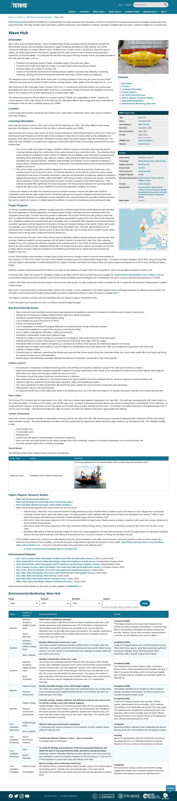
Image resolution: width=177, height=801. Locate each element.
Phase (11, 599)
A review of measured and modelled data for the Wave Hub (51, 549)
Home (11, 17)
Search (106, 599)
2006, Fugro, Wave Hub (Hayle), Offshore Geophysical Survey (44, 581)
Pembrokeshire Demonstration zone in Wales (134, 275)
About (72, 12)
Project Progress (129, 92)
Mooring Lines (143, 164)
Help (163, 12)
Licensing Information (132, 89)
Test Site (141, 168)
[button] (143, 229)
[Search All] (150, 4)
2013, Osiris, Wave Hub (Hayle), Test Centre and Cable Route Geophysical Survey (53, 570)
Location (126, 86)
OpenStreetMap (151, 249)
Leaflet (139, 249)
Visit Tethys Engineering (69, 796)
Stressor (44, 599)
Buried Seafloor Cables (147, 178)
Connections (132, 12)
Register (128, 5)
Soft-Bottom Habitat (146, 195)
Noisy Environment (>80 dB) (155, 190)
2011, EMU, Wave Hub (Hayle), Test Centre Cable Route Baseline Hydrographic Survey (55, 573)
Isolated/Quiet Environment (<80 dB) (152, 192)
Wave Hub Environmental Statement (32, 499)
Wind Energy (161, 161)
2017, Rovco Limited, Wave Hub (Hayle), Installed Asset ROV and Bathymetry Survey (54, 558)
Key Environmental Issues (133, 95)
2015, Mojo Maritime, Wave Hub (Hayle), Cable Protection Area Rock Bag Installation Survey (57, 564)
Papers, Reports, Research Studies (138, 98)
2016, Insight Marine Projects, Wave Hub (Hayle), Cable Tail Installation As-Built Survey (55, 561)
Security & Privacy (50, 796)
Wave (153, 161)
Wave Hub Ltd (143, 124)
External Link (143, 144)
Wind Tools (115, 12)
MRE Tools (98, 12)
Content (84, 12)
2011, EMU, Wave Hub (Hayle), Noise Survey (36, 576)
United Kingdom (144, 184)
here (116, 293)
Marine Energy (144, 161)
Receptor (76, 599)
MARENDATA (73, 586)
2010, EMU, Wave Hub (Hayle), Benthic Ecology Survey (41, 579)
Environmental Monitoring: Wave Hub (139, 104)
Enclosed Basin (144, 187)
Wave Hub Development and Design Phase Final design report (44, 502)
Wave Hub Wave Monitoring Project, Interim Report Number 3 (44, 505)
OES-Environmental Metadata (39, 17)
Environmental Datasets (133, 101)
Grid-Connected (144, 171)
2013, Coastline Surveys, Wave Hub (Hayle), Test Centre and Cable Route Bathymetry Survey (58, 567)
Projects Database (145, 141)
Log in (120, 5)
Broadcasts (150, 12)
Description (127, 83)
